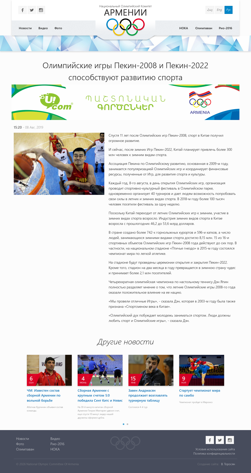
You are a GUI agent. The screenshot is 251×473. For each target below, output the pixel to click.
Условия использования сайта (215, 449)
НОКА (183, 28)
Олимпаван (203, 28)
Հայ (210, 9)
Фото (58, 28)
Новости (25, 28)
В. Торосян (228, 464)
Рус (228, 9)
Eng (219, 9)
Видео (43, 28)
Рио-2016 (225, 28)
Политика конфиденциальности (214, 453)
